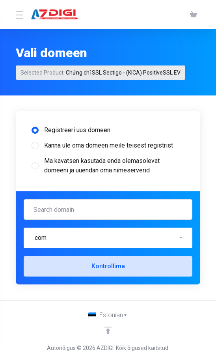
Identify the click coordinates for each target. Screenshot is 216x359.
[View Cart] (193, 14)
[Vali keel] (108, 315)
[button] (108, 238)
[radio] (35, 130)
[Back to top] (108, 330)
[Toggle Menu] (19, 14)
